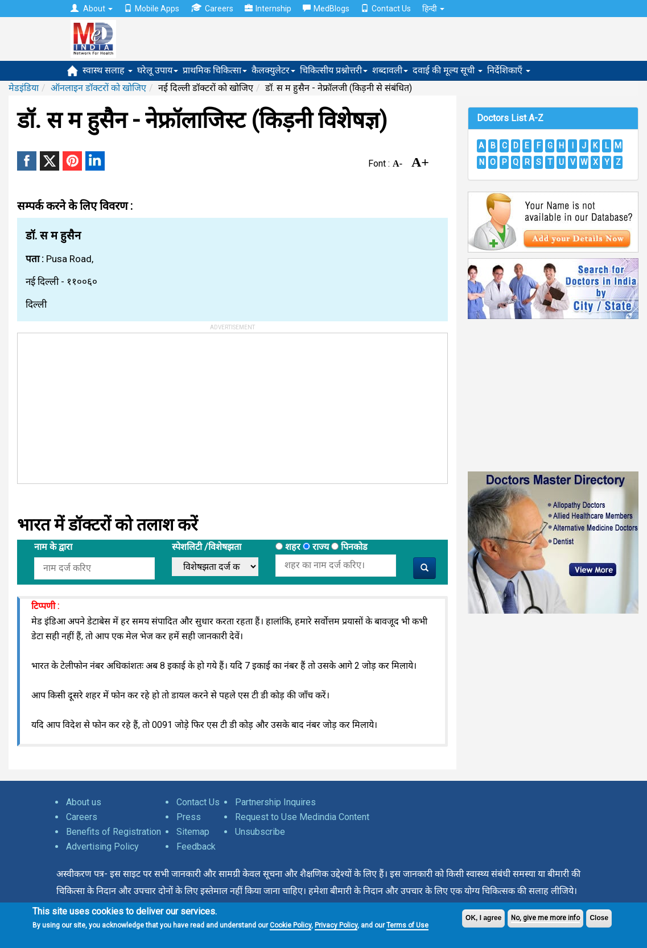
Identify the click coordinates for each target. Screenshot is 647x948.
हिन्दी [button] (433, 8)
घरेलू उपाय (157, 70)
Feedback (196, 846)
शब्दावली (390, 70)
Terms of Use (407, 925)
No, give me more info (545, 918)
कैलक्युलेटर (273, 70)
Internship (268, 8)
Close (599, 918)
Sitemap (192, 831)
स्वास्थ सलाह (108, 70)
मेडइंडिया (24, 87)
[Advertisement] (103, 404)
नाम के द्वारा (53, 546)
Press (188, 817)
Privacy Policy (336, 925)
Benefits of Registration (113, 831)
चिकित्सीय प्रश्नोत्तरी (334, 70)
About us (83, 802)
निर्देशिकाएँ (508, 70)
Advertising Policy (102, 846)
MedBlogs (326, 8)
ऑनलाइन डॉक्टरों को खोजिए (98, 87)
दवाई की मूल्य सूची (448, 70)
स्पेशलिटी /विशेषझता (206, 546)
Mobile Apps (151, 8)
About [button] (92, 8)
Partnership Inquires (275, 802)
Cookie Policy (290, 925)
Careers (212, 8)
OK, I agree (483, 918)
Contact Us (386, 8)
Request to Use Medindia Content (302, 817)
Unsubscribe (260, 831)
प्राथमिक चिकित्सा (215, 70)
